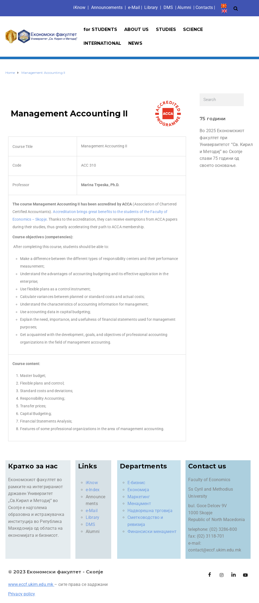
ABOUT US (136, 29)
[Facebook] (210, 575)
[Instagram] (222, 575)
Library (151, 7)
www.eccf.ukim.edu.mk (30, 584)
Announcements (107, 7)
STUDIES (166, 29)
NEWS (135, 43)
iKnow (92, 482)
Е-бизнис (136, 482)
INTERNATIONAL (102, 43)
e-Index (93, 489)
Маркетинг (138, 496)
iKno (79, 7)
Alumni (184, 7)
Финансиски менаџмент (152, 531)
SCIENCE (193, 29)
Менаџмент (139, 503)
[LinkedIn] (233, 575)
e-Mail (92, 510)
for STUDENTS (100, 29)
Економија (138, 489)
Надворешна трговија (149, 510)
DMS (168, 7)
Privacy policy (21, 593)
